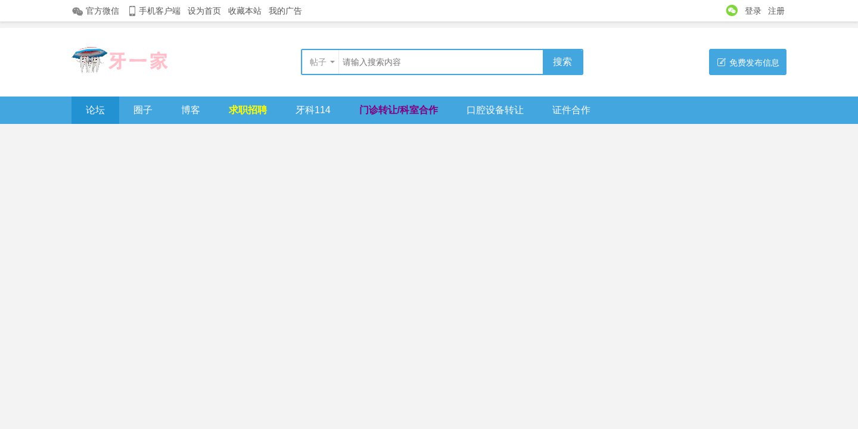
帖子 (318, 62)
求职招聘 (248, 110)
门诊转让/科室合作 (398, 110)
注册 (776, 10)
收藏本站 (245, 10)
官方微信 (95, 11)
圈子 (143, 110)
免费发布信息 (748, 62)
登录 (753, 10)
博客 (190, 110)
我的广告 (285, 10)
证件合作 (571, 110)
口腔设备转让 (495, 110)
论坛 (95, 110)
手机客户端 (153, 11)
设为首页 (204, 10)
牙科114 (313, 110)
